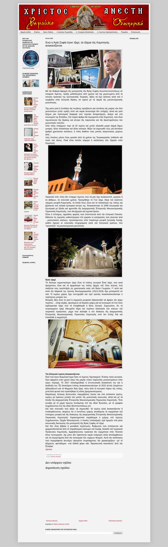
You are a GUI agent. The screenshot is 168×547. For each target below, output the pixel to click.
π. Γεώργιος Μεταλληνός (85, 32)
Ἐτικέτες (37, 32)
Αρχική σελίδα (83, 521)
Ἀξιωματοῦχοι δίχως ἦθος (36, 181)
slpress (48, 449)
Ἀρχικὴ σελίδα (26, 32)
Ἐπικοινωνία (135, 32)
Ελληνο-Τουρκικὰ (56, 456)
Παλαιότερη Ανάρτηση (115, 521)
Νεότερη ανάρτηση (51, 521)
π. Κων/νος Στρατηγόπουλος (107, 32)
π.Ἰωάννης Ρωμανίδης (65, 32)
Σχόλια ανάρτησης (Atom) (61, 524)
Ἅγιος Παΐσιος (48, 32)
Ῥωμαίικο (124, 32)
